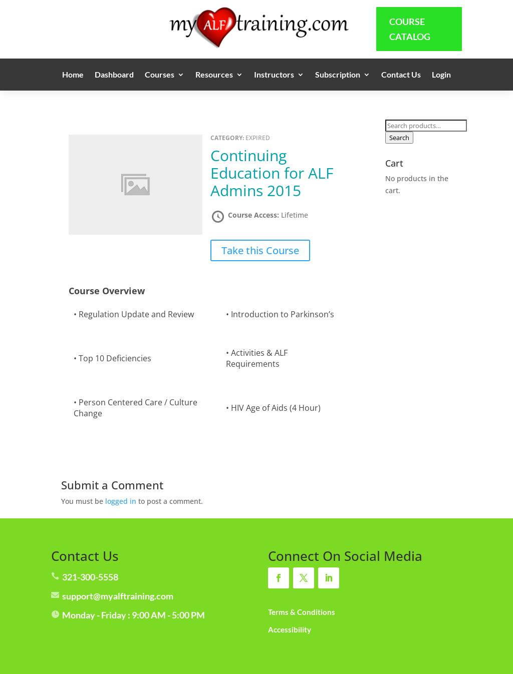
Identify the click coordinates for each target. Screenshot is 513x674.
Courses (159, 75)
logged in (120, 501)
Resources (214, 75)
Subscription (337, 75)
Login (441, 75)
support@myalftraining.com (117, 595)
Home (73, 75)
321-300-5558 (90, 576)
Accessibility (289, 629)
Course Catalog (409, 29)
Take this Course (260, 250)
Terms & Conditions (301, 611)
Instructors (274, 75)
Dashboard (114, 75)
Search (399, 137)
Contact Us (401, 75)
